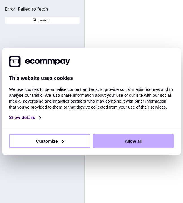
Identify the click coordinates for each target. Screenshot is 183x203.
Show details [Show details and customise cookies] (22, 117)
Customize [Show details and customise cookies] (47, 141)
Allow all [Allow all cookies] (133, 141)
